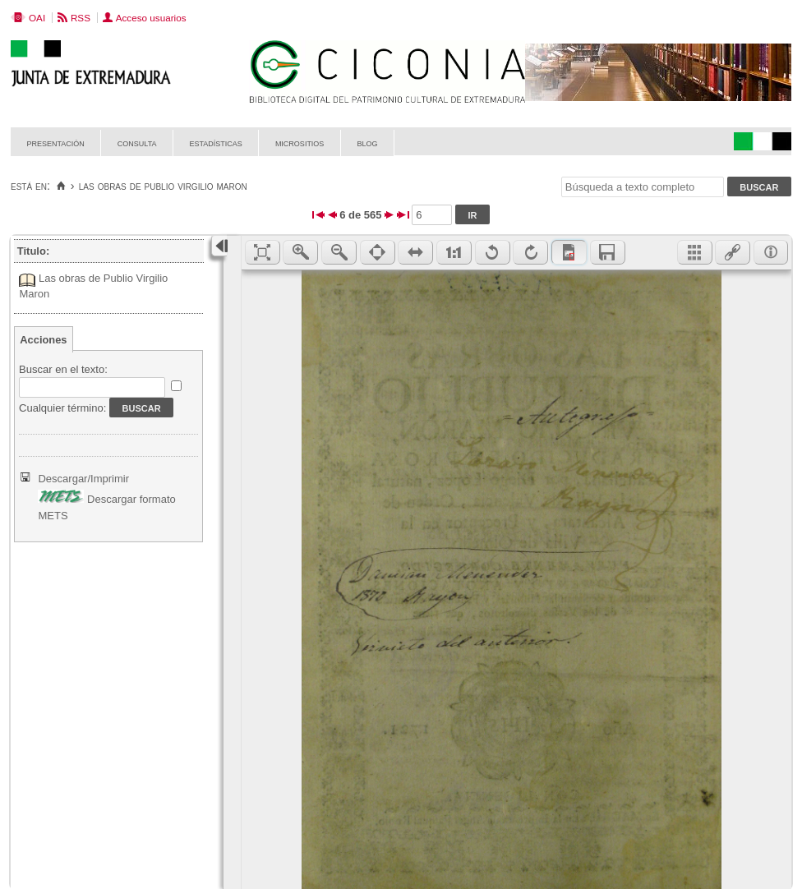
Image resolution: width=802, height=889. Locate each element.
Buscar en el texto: (63, 369)
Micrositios (300, 142)
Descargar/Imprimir (83, 478)
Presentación (56, 142)
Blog (367, 142)
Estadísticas (216, 142)
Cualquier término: (62, 408)
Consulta (137, 142)
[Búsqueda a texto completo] (642, 187)
